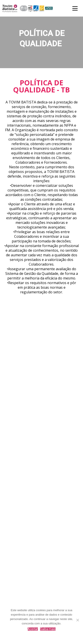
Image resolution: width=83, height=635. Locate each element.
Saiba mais (48, 629)
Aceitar (33, 629)
